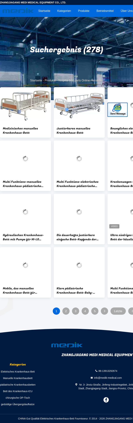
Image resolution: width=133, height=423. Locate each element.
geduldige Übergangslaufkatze (17, 404)
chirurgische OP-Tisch (18, 397)
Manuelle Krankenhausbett (18, 378)
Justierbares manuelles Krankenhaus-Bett (73, 130)
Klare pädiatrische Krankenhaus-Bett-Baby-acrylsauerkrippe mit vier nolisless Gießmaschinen (75, 290)
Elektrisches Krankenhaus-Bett (18, 371)
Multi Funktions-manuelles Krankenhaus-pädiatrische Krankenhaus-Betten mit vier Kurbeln (24, 184)
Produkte (83, 10)
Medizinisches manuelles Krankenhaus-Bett (20, 130)
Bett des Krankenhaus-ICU (18, 391)
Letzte (118, 311)
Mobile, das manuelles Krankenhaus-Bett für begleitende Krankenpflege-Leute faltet (22, 290)
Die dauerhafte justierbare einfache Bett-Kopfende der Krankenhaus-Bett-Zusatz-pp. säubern (78, 237)
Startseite (44, 10)
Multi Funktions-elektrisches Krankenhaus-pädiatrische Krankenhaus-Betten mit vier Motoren (78, 184)
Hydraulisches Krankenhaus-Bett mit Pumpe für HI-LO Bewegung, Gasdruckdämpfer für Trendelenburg (23, 237)
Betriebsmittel (105, 10)
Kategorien (64, 10)
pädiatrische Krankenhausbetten (18, 384)
